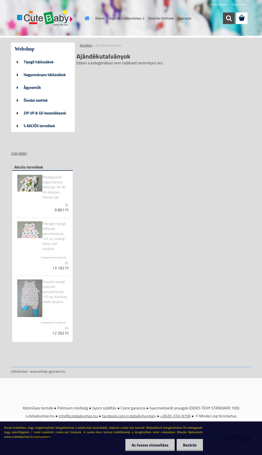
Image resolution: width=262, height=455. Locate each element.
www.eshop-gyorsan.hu (47, 371)
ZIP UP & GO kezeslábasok (45, 113)
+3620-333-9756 (175, 416)
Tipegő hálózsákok (39, 62)
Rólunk (100, 18)
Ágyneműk (32, 87)
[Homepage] (86, 18)
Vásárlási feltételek (161, 18)
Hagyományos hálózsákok (45, 75)
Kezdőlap (86, 45)
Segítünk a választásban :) (126, 18)
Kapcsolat (184, 18)
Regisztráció (239, 4)
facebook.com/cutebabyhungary (129, 416)
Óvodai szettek (36, 100)
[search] (228, 18)
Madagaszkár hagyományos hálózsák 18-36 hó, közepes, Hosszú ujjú (53, 187)
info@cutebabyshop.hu (78, 416)
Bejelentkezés (218, 4)
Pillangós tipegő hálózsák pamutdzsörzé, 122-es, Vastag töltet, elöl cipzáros (54, 236)
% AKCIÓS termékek (39, 126)
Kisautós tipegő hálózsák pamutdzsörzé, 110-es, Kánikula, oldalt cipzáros (55, 291)
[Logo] (45, 18)
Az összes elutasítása (150, 445)
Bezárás (190, 445)
